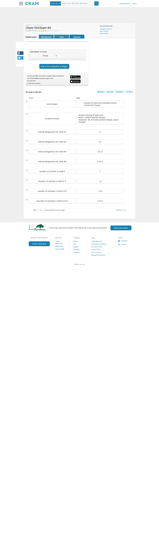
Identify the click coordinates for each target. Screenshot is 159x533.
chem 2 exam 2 (104, 31)
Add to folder (54, 31)
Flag (58, 31)
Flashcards (28, 25)
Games (76, 37)
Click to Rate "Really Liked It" (45, 31)
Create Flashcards (124, 4)
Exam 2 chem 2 (104, 33)
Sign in (135, 4)
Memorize (46, 37)
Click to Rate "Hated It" (39, 31)
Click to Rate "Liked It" (43, 31)
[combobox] (55, 3)
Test (61, 37)
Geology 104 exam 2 (106, 29)
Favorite (50, 31)
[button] (21, 3)
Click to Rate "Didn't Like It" (41, 31)
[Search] (96, 3)
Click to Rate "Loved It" (47, 31)
